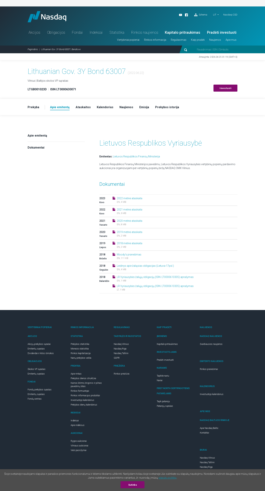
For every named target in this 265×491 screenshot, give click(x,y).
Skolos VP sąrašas (36, 369)
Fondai (77, 32)
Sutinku (132, 485)
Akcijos (34, 32)
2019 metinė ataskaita (129, 232)
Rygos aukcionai (79, 441)
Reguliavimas (178, 39)
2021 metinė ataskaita (129, 209)
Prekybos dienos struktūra (83, 378)
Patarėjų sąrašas (165, 406)
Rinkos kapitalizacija (81, 353)
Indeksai (96, 32)
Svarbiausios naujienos (211, 344)
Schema (200, 15)
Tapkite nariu (163, 376)
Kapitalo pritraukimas (182, 32)
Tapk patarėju (163, 401)
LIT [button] (214, 14)
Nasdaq (47, 16)
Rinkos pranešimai (209, 369)
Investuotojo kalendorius (82, 400)
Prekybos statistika (80, 344)
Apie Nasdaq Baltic (209, 428)
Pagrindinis (33, 49)
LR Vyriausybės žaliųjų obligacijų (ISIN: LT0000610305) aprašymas (155, 277)
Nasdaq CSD (230, 14)
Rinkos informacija (155, 39)
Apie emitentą (37, 135)
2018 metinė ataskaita (129, 243)
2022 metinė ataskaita (129, 198)
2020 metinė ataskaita (129, 220)
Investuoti (225, 88)
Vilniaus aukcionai (79, 445)
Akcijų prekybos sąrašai (39, 344)
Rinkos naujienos (144, 32)
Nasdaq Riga (120, 348)
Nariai (159, 380)
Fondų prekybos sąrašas (40, 389)
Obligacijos (56, 32)
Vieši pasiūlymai (78, 450)
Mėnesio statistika (80, 348)
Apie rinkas (76, 373)
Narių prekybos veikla (81, 358)
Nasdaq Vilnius (121, 344)
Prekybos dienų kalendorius (84, 404)
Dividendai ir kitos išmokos (41, 353)
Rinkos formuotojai (80, 391)
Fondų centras (35, 399)
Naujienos (215, 39)
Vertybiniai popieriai (128, 39)
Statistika (116, 32)
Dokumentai (36, 147)
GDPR (117, 358)
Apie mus (231, 39)
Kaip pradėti (198, 39)
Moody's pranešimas (129, 254)
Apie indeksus (77, 425)
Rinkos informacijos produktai (85, 395)
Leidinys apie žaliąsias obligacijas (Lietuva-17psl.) (145, 265)
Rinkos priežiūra (121, 373)
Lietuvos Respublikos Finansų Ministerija (136, 156)
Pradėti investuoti (221, 32)
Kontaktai (204, 432)
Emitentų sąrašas (36, 348)
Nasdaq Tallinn (121, 353)
